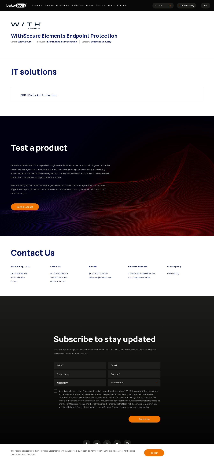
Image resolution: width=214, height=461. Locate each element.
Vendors (49, 5)
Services (100, 5)
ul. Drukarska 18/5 (19, 273)
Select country (186, 5)
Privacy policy (173, 273)
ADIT (130, 277)
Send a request (25, 206)
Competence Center (141, 277)
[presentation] (78, 418)
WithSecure (25, 41)
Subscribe (144, 419)
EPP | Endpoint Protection (62, 41)
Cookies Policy (74, 451)
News (111, 5)
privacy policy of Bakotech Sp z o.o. (85, 400)
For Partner (77, 5)
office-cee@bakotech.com (100, 277)
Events (89, 5)
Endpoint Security (101, 41)
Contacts (122, 5)
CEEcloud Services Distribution (141, 273)
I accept (154, 452)
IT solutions (62, 5)
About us (37, 5)
